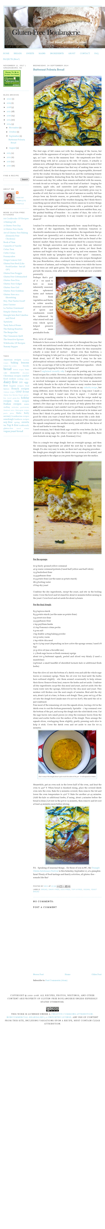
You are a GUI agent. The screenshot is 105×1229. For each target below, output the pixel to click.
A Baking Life (9, 222)
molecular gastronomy (20, 407)
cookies (12, 379)
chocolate (25, 373)
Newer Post (38, 974)
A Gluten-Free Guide (13, 229)
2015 (9, 120)
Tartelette (7, 322)
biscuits (26, 366)
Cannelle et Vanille (12, 246)
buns (27, 369)
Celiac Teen (8, 249)
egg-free (65, 889)
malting (6, 407)
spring (17, 422)
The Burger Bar (10, 332)
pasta (5, 413)
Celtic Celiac (9, 253)
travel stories (23, 428)
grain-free (16, 398)
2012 (9, 157)
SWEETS (30, 53)
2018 (9, 107)
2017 (9, 111)
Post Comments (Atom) (56, 980)
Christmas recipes (12, 376)
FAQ (96, 53)
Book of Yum (9, 242)
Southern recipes (21, 419)
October (13, 132)
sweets (25, 422)
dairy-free (54, 889)
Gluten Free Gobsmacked (15, 276)
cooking (20, 379)
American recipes (12, 360)
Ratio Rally (22, 413)
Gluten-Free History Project (13, 395)
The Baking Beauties (13, 329)
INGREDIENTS (57, 53)
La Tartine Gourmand (13, 308)
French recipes (20, 388)
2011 (9, 161)
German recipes (9, 392)
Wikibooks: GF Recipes (14, 343)
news (12, 410)
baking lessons (20, 362)
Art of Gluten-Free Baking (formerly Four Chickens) (15, 235)
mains (26, 404)
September (14, 136)
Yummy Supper (10, 346)
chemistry (15, 373)
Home (67, 974)
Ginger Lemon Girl (12, 260)
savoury (7, 416)
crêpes (27, 379)
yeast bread (16, 431)
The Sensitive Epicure (13, 339)
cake (5, 373)
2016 (9, 115)
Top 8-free (76, 889)
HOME (6, 53)
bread (44, 889)
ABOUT (71, 53)
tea (4, 425)
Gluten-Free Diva (11, 280)
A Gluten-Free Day (12, 225)
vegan (86, 889)
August (12, 148)
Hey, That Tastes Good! (14, 301)
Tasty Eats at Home (12, 325)
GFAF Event (22, 392)
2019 (9, 103)
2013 (9, 153)
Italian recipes (12, 404)
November (14, 127)
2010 (9, 165)
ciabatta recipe (90, 387)
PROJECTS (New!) (11, 59)
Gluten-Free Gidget (12, 284)
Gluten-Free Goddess (13, 291)
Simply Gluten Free (12, 311)
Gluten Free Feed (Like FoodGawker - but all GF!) (14, 266)
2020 (9, 99)
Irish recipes (21, 401)
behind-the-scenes (10, 366)
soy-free (7, 422)
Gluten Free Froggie (12, 273)
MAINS (42, 53)
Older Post (97, 974)
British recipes (18, 369)
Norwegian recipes (22, 410)
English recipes (16, 386)
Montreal (6, 410)
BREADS (18, 53)
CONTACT (85, 53)
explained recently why (53, 371)
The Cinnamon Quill (13, 336)
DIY (21, 382)
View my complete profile (21, 201)
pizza (12, 413)
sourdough (8, 419)
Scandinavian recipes (20, 416)
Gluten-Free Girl (11, 287)
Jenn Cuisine (9, 304)
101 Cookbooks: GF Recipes (16, 218)
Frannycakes (9, 256)
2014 (9, 124)
